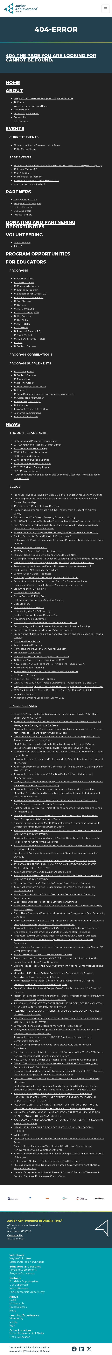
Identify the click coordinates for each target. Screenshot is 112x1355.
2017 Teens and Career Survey (30, 448)
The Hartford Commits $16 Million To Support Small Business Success (52, 883)
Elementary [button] (16, 1318)
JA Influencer (21, 405)
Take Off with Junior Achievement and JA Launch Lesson (45, 622)
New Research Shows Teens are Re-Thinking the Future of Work (49, 663)
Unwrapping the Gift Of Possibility (32, 611)
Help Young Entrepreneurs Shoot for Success (39, 600)
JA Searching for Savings (27, 401)
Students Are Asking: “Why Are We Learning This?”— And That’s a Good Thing (56, 532)
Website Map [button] (31, 1351)
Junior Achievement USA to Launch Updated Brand (42, 871)
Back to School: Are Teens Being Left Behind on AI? (42, 536)
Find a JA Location (19, 1337)
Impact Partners (23, 214)
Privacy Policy (21, 109)
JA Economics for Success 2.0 (30, 293)
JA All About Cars (23, 278)
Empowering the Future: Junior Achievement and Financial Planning (52, 626)
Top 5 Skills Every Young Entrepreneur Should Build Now (45, 554)
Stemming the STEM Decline (30, 588)
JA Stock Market (23, 335)
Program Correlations (30, 354)
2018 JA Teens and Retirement (31, 452)
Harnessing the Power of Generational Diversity (40, 648)
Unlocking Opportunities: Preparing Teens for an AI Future (46, 577)
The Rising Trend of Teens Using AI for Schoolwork (41, 656)
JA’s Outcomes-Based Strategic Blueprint (37, 506)
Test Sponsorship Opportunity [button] (27, 1292)
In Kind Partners (23, 207)
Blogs (14, 486)
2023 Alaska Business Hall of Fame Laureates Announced (45, 901)
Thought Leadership (28, 433)
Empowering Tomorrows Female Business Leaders (42, 630)
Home (13, 82)
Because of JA (22, 603)
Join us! (18, 246)
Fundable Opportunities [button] (23, 1281)
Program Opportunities (38, 254)
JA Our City (20, 305)
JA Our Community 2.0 (26, 312)
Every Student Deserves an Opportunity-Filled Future (43, 98)
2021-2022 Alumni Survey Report (32, 467)
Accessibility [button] (15, 1351)
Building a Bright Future (27, 641)
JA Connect (20, 390)
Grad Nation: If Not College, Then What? (36, 570)
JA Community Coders (26, 286)
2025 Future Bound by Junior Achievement (38, 551)
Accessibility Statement (26, 113)
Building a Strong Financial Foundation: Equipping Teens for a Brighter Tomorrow (58, 558)
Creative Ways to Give (25, 199)
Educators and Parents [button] (25, 1266)
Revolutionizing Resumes (28, 645)
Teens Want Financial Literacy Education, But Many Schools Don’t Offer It (54, 562)
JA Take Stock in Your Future (30, 338)
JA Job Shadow (22, 301)
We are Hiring (21, 1134)
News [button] (12, 1310)
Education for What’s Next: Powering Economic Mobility (45, 517)
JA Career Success (24, 282)
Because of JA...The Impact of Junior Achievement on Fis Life (48, 585)
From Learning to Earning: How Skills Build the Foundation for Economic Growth (58, 494)
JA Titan (18, 342)
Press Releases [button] (18, 1307)
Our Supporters (22, 210)
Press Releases (23, 706)
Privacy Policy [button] (42, 1347)
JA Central (19, 102)
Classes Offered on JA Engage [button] (26, 1261)
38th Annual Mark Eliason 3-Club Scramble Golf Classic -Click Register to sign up (58, 165)
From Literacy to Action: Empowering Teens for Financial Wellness (50, 581)
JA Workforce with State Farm (30, 547)
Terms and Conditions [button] (21, 1347)
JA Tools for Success (25, 346)
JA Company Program (26, 289)
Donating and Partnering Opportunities (40, 224)
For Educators (26, 262)
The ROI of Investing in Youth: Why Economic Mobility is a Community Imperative (58, 521)
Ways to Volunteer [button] (20, 1258)
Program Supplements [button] (22, 1269)
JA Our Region (22, 323)
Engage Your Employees (27, 203)
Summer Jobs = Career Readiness (32, 573)
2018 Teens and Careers (27, 456)
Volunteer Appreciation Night (30, 184)
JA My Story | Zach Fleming (29, 667)
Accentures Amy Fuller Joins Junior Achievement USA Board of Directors (55, 935)
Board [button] (13, 1300)
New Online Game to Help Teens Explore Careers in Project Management (55, 860)
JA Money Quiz (22, 379)
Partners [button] (15, 1278)
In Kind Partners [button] (18, 1288)
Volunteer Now (22, 242)
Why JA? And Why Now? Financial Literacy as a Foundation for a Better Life (55, 682)
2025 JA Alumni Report (26, 471)
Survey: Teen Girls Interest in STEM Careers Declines (43, 954)
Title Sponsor (21, 121)
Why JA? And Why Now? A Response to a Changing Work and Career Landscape (58, 686)
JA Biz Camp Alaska (25, 149)
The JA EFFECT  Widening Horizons (34, 679)
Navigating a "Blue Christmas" (30, 618)
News (13, 424)
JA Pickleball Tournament (28, 176)
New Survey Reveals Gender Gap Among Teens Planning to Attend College (55, 1059)
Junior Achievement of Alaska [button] (26, 1333)
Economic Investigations (27, 412)
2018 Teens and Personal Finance (32, 463)
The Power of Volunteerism (29, 607)
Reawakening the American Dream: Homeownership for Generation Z (52, 566)
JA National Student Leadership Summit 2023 (39, 660)
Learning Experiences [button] (24, 1315)
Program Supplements (30, 363)
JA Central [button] (45, 1351)
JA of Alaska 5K (22, 172)
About (14, 90)
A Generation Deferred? (27, 592)
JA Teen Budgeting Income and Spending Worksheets (44, 394)
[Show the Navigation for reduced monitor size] (106, 9)
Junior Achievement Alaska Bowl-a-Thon (36, 180)
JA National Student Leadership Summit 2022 (39, 697)
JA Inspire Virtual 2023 (26, 169)
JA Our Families (22, 316)
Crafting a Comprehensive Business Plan (36, 615)
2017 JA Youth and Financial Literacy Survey (37, 444)
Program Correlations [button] (22, 1273)
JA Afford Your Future (26, 416)
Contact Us (20, 117)
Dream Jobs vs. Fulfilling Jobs (30, 596)
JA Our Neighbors (24, 371)
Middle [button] (13, 1322)
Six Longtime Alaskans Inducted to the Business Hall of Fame (47, 1161)
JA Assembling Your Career (29, 397)
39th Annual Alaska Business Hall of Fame (37, 145)
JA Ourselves (21, 327)
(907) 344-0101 (15, 1238)
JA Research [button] (16, 1303)
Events (15, 128)
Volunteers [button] (16, 1255)
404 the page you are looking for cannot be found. (51, 58)
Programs (18, 270)
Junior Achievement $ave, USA (31, 409)
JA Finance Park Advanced (28, 297)
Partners (18, 192)
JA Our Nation (21, 320)
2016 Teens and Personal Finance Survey (36, 441)
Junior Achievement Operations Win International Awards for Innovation (54, 789)
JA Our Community (24, 308)
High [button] (12, 1325)
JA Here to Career (24, 382)
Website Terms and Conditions (30, 106)
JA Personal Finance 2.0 (27, 331)
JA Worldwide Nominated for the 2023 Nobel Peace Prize (46, 671)
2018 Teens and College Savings (31, 459)
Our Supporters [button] (18, 1284)
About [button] (13, 1297)
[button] (74, 1349)
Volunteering (24, 235)
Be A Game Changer (25, 675)
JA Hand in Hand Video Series (30, 386)
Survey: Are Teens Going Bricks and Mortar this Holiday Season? (48, 1025)
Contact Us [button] (15, 1235)
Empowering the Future (27, 652)
